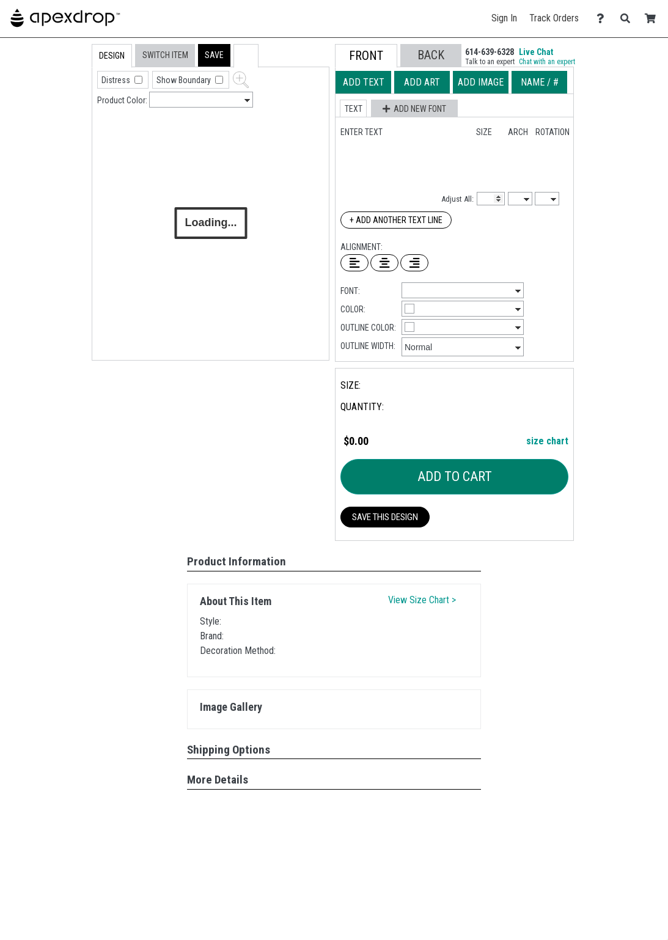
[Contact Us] (603, 18)
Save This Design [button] (385, 517)
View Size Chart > (422, 600)
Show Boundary (184, 80)
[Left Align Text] (354, 262)
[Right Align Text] (414, 262)
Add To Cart (454, 476)
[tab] (66, 122)
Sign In (504, 18)
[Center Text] (384, 262)
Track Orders (554, 18)
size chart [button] (547, 441)
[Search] (628, 18)
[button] (214, 55)
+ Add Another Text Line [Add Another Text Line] (396, 220)
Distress (116, 80)
